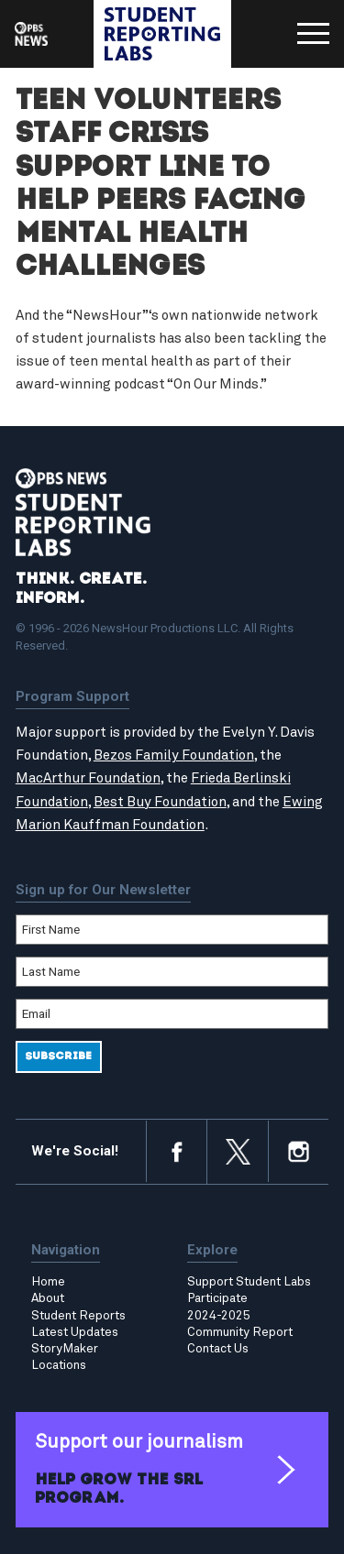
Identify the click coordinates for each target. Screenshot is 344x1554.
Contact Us (218, 1348)
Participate (217, 1298)
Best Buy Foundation (160, 802)
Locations (58, 1365)
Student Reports (78, 1315)
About (47, 1298)
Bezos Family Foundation (174, 755)
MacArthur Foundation (88, 778)
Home (48, 1281)
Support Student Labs (249, 1281)
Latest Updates (74, 1332)
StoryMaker (64, 1348)
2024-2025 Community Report (240, 1324)
